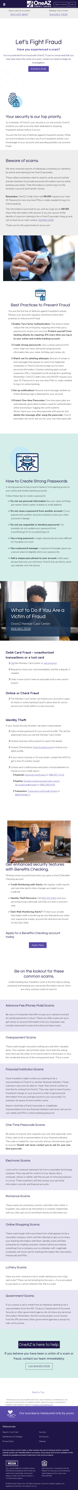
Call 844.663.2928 (39, 1366)
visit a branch (50, 663)
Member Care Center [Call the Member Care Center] (58, 10)
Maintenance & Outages (12, 1436)
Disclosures (44, 1436)
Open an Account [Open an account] (61, 4)
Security (42, 1432)
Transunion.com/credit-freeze (42, 791)
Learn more (62, 1473)
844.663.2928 (58, 15)
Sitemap (42, 1441)
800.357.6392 (49, 898)
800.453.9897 (19, 15)
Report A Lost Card (10, 1432)
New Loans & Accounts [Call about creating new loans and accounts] (19, 10)
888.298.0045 (47, 784)
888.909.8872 (22, 794)
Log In (72, 4)
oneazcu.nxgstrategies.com (43, 1405)
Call (12, 663)
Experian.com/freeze (35, 774)
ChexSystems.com (43, 747)
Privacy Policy (8, 1441)
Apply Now (38, 945)
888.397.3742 (56, 774)
